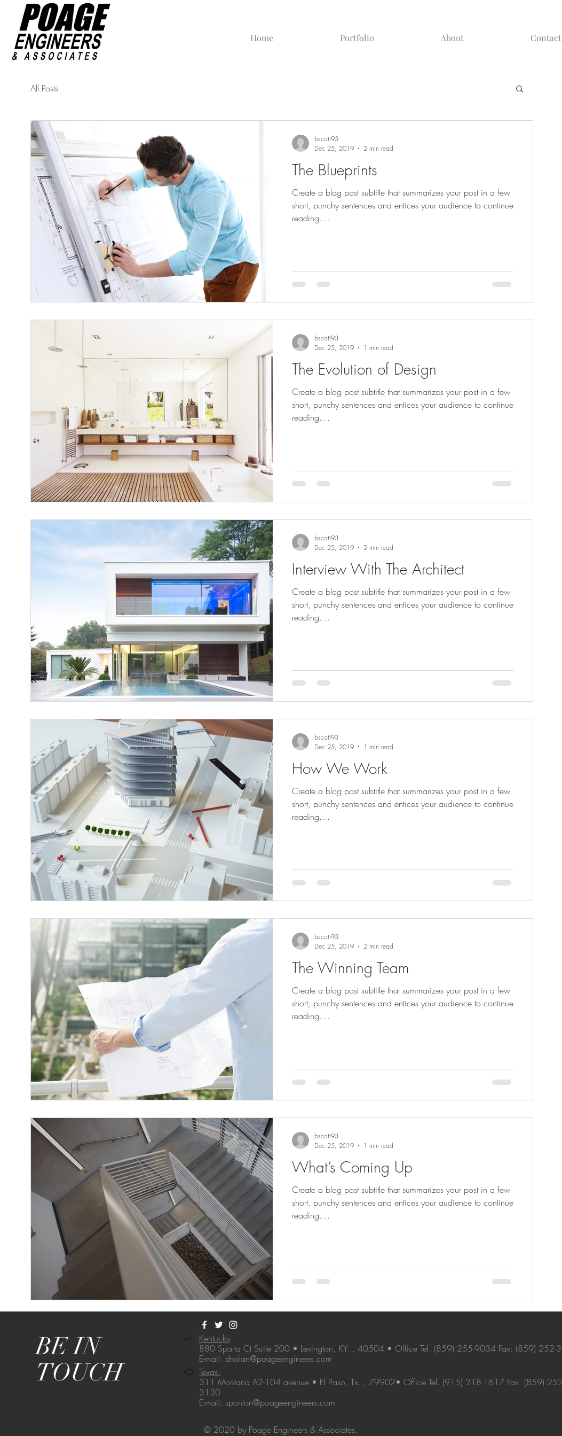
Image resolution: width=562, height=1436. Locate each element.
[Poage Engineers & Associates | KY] (204, 1324)
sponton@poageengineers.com (280, 1402)
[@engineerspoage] (218, 1324)
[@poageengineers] (233, 1324)
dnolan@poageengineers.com (278, 1358)
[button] (519, 89)
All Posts (44, 88)
